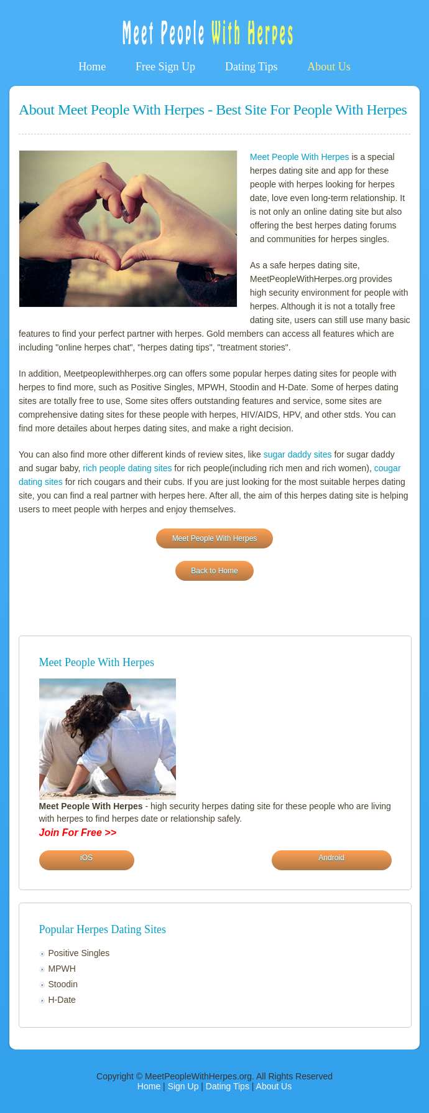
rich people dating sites (127, 468)
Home (92, 66)
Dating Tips (251, 66)
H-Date (62, 1000)
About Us (329, 66)
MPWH (62, 969)
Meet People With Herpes (299, 157)
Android (331, 857)
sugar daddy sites (298, 454)
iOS (86, 857)
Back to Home (214, 570)
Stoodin (63, 984)
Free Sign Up (165, 66)
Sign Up (183, 1086)
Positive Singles (79, 953)
